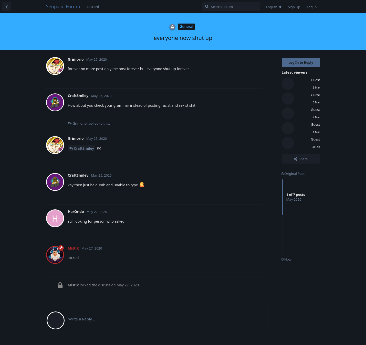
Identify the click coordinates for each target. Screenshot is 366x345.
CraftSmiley (84, 148)
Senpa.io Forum (63, 6)
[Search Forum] (231, 6)
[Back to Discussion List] (6, 6)
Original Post (293, 173)
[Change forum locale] (274, 7)
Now (286, 259)
